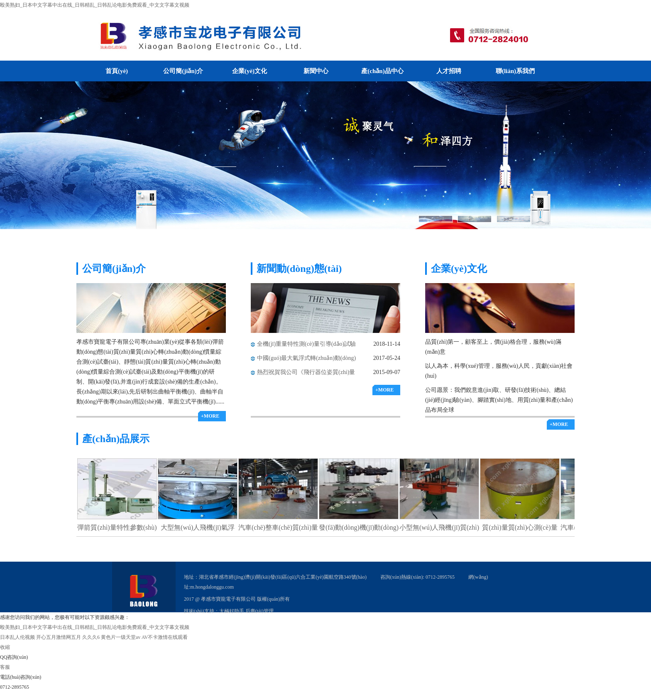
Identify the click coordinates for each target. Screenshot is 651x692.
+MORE (210, 416)
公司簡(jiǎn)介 (183, 71)
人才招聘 (448, 71)
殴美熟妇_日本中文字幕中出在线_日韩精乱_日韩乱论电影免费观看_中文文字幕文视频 (94, 5)
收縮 (5, 647)
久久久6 (91, 637)
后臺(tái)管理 (259, 611)
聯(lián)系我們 (515, 71)
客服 (5, 667)
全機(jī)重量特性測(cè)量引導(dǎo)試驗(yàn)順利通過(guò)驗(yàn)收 (306, 346)
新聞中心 (315, 71)
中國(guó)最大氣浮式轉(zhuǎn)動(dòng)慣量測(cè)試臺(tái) (306, 360)
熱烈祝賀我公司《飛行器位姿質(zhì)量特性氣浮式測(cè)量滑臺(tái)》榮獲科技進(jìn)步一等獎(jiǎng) (307, 374)
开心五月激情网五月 (58, 637)
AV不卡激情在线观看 (165, 637)
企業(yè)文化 (249, 71)
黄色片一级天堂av (120, 637)
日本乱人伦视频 (17, 637)
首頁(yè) (116, 71)
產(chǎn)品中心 (382, 71)
